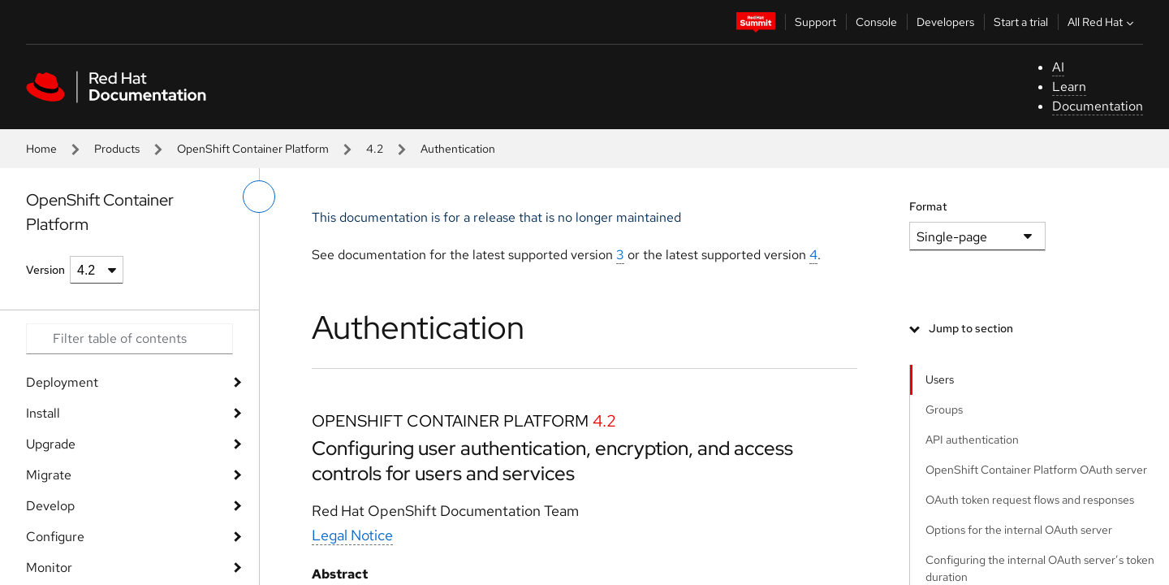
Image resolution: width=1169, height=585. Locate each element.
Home (41, 148)
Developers (945, 22)
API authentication (972, 439)
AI (1058, 67)
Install (43, 413)
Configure (55, 536)
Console (876, 22)
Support (815, 22)
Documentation (1097, 106)
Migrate (48, 474)
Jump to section (971, 328)
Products (117, 148)
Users (939, 379)
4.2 (374, 148)
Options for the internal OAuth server (1018, 529)
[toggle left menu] (259, 196)
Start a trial (1021, 22)
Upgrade (50, 444)
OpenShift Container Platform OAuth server (1036, 469)
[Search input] (129, 338)
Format (928, 206)
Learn (1069, 86)
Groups (944, 409)
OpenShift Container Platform (253, 148)
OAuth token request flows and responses (1029, 499)
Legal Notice (352, 535)
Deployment (62, 382)
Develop (50, 505)
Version (45, 269)
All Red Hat (1102, 22)
